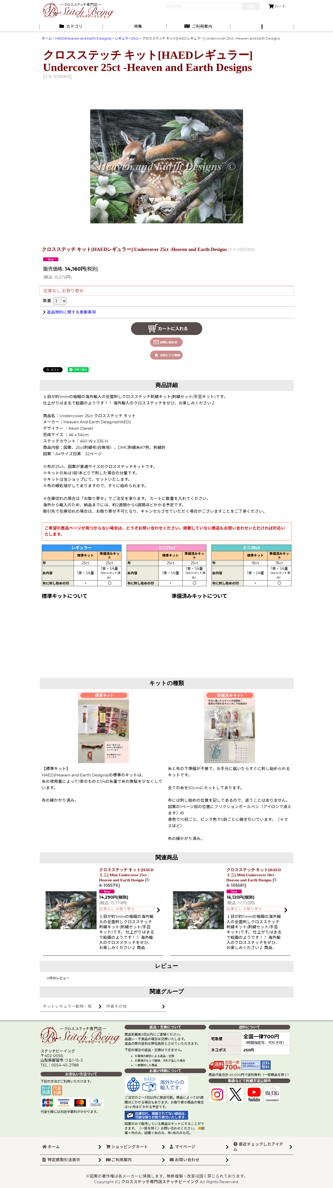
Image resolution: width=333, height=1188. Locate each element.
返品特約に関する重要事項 (69, 312)
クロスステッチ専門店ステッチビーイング (160, 1181)
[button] (262, 26)
